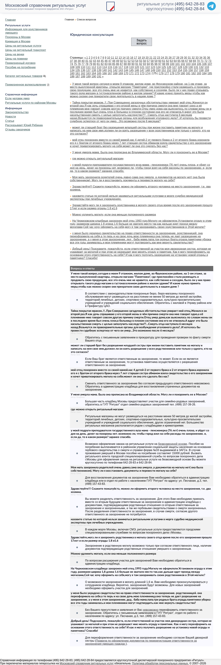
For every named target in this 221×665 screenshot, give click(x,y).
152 (169, 70)
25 (166, 57)
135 (77, 70)
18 (139, 57)
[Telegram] (211, 6)
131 (196, 67)
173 (142, 73)
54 (136, 60)
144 (126, 70)
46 (106, 60)
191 (99, 76)
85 (113, 64)
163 (88, 73)
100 (172, 64)
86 (117, 64)
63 (171, 60)
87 (121, 64)
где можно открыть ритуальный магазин (97, 158)
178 (172, 73)
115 (110, 67)
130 (190, 67)
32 (193, 57)
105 (199, 64)
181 (188, 73)
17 (135, 57)
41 (86, 60)
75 (75, 64)
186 (72, 76)
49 (117, 60)
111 (88, 67)
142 (115, 70)
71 (202, 60)
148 (147, 70)
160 (72, 73)
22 (154, 57)
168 (115, 73)
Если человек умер (17, 98)
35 (204, 57)
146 (136, 70)
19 (143, 57)
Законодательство (17, 112)
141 (110, 70)
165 (99, 73)
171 (131, 73)
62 (167, 60)
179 (177, 73)
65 (179, 60)
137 (88, 70)
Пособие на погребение (20, 67)
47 (110, 60)
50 (121, 60)
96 (156, 64)
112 (94, 67)
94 (148, 64)
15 (127, 57)
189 (88, 76)
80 (94, 64)
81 (98, 64)
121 (142, 67)
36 (208, 57)
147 (142, 70)
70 (198, 60)
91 (136, 64)
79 (90, 64)
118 (126, 67)
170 (126, 73)
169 (120, 73)
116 (115, 67)
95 (152, 64)
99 (167, 64)
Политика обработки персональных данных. (160, 663)
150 (158, 70)
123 (153, 67)
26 (170, 57)
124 (158, 67)
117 (120, 67)
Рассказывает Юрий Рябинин (24, 125)
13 (120, 57)
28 (177, 57)
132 (201, 67)
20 (147, 57)
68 (190, 60)
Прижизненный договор (20, 63)
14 (124, 57)
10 (108, 57)
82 (102, 64)
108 (72, 67)
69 (194, 60)
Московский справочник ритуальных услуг (87, 663)
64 (175, 60)
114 (104, 67)
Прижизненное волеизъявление (25, 84)
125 (163, 67)
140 (104, 70)
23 (158, 57)
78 (86, 64)
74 (71, 64)
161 (77, 73)
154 (179, 70)
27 (174, 57)
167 (110, 73)
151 (163, 70)
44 (98, 60)
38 (75, 60)
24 (162, 57)
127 (174, 67)
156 (190, 70)
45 (102, 60)
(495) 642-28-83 (189, 4)
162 (83, 73)
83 (106, 64)
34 (200, 57)
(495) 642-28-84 (189, 8)
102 (183, 64)
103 (188, 64)
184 (204, 73)
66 (182, 60)
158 (201, 70)
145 (131, 70)
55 (140, 60)
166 (104, 73)
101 (177, 64)
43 (94, 60)
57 (148, 60)
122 (147, 67)
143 (120, 70)
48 (113, 60)
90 (132, 64)
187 (77, 76)
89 (129, 64)
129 (185, 67)
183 (199, 73)
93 (144, 64)
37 (71, 60)
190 (94, 76)
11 (112, 57)
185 (209, 73)
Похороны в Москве (18, 37)
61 (163, 60)
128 (179, 67)
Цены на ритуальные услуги (23, 45)
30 (185, 57)
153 (174, 70)
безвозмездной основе (172, 443)
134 (72, 70)
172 (136, 73)
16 (131, 57)
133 (206, 67)
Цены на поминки (16, 58)
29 (181, 57)
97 (159, 64)
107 (210, 64)
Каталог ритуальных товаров (23, 75)
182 (193, 73)
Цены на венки (14, 54)
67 (186, 60)
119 (131, 67)
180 (182, 73)
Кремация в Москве (17, 41)
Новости (10, 116)
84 (110, 64)
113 (99, 67)
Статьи (9, 120)
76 (79, 64)
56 (144, 60)
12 (116, 57)
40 (83, 60)
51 (125, 60)
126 (169, 67)
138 (94, 70)
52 (129, 60)
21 (150, 57)
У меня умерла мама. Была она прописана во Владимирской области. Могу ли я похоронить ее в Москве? (140, 152)
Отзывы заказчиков (17, 129)
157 (196, 70)
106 (204, 64)
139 (99, 70)
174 (147, 73)
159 (206, 70)
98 (163, 64)
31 (189, 57)
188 (83, 76)
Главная (10, 19)
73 (209, 60)
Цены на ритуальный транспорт (25, 50)
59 (156, 60)
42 (90, 60)
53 (132, 60)
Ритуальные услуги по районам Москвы (30, 102)
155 (185, 70)
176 (161, 73)
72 (206, 60)
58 (152, 60)
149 (153, 70)
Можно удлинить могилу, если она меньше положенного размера (114, 214)
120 (136, 67)
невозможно (150, 609)
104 (193, 64)
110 (83, 67)
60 (159, 60)
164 (94, 73)
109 (77, 67)
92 (140, 64)
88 (125, 64)
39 (79, 60)
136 (83, 70)
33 (197, 57)
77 (83, 64)
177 (166, 73)
